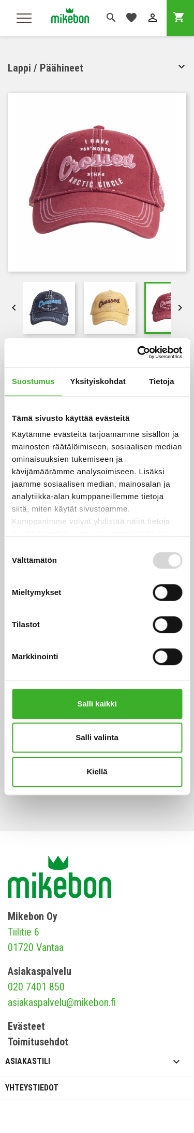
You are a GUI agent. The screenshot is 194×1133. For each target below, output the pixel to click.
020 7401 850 (36, 987)
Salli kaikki (97, 703)
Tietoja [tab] (161, 381)
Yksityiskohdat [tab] (98, 381)
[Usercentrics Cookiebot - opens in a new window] (138, 352)
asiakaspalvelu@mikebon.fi (62, 1002)
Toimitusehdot (38, 1042)
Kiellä (96, 771)
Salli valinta (97, 737)
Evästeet (26, 1026)
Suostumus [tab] (33, 381)
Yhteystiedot (31, 1088)
